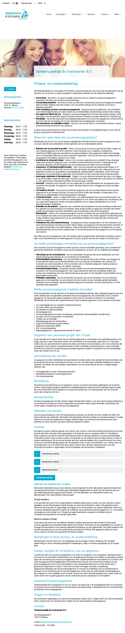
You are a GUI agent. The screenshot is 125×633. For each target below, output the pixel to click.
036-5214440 (18, 107)
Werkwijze (76, 14)
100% (39, 3)
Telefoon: (38, 625)
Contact (104, 14)
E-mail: (37, 621)
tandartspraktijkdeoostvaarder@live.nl (56, 621)
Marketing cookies (50, 469)
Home (48, 14)
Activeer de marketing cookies (13, 167)
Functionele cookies (50, 453)
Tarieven (90, 14)
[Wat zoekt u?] (17, 83)
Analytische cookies (50, 461)
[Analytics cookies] (61, 461)
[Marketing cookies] (60, 469)
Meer (117, 14)
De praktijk (60, 14)
